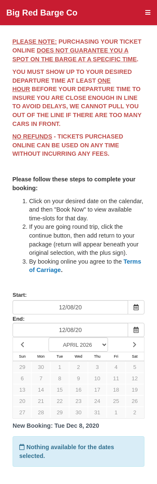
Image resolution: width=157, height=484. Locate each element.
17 (97, 390)
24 (97, 401)
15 (59, 390)
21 (41, 401)
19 (135, 390)
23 (78, 401)
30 (41, 367)
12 (135, 378)
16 (78, 390)
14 (41, 390)
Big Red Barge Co (41, 12)
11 (116, 378)
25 (116, 401)
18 (116, 390)
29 (22, 367)
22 (59, 401)
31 (97, 412)
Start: (20, 295)
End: (19, 319)
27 (22, 412)
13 (22, 390)
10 (97, 378)
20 (22, 401)
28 (41, 412)
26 (135, 401)
